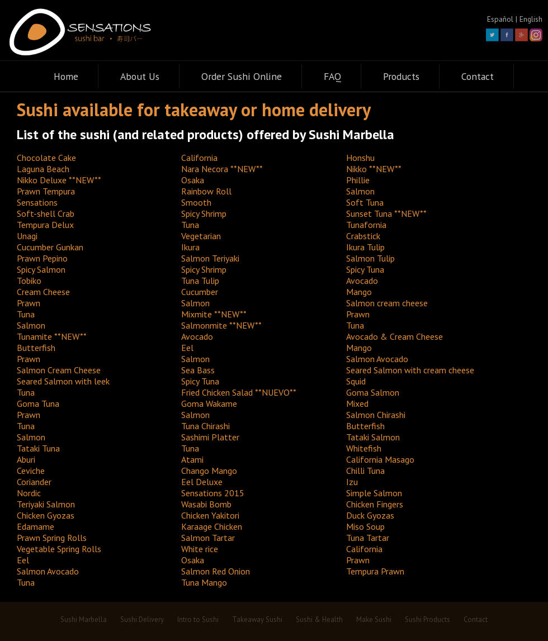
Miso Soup (365, 526)
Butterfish (36, 347)
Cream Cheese (43, 291)
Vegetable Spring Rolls (59, 548)
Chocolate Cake (46, 157)
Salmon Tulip (370, 258)
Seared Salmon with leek (63, 381)
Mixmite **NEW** (214, 314)
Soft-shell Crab (45, 213)
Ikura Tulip (365, 247)
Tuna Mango (204, 582)
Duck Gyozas (370, 515)
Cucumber (199, 291)
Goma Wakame (209, 403)
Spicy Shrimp (203, 213)
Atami (192, 459)
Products (401, 76)
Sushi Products (427, 619)
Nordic (29, 492)
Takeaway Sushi (257, 619)
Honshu (360, 157)
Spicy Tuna (365, 269)
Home (66, 76)
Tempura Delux (45, 224)
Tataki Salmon (373, 437)
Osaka (192, 180)
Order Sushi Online (241, 76)
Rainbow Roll (206, 191)
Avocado (362, 280)
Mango (359, 291)
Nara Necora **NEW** (222, 168)
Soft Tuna (365, 202)
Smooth (196, 202)
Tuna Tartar (367, 537)
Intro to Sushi (198, 619)
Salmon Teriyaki (210, 258)
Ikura (190, 247)
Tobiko (29, 280)
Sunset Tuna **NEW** (386, 213)
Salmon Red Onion (215, 571)
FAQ (332, 76)
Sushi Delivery (142, 619)
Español (500, 19)
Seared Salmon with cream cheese (410, 370)
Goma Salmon (372, 392)
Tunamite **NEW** (52, 336)
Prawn (28, 302)
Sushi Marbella (83, 619)
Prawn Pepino (42, 258)
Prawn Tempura (46, 191)
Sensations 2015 (212, 492)
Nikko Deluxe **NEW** (59, 180)
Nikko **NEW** (373, 168)
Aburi (26, 459)
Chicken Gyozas (45, 515)
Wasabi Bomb (206, 504)
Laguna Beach (43, 168)
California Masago (380, 459)
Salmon (360, 191)
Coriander (34, 481)
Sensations (37, 202)
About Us (139, 76)
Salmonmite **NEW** (221, 325)
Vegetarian (201, 235)
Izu (352, 481)
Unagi (27, 235)
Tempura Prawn (375, 571)
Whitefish (363, 448)
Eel (187, 347)
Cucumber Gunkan (50, 247)
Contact (477, 76)
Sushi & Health (319, 619)
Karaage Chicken (211, 526)
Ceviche (31, 470)
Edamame (35, 526)
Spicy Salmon (41, 269)
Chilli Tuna (365, 470)
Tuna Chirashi (205, 425)
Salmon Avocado (377, 358)
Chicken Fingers (374, 504)
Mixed (357, 403)
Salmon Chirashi (375, 414)
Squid (356, 381)
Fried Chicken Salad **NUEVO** (238, 392)
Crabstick (363, 235)
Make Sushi (373, 619)
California (199, 157)
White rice (199, 548)
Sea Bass (198, 370)
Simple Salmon (374, 492)
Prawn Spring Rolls (52, 537)
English (530, 19)
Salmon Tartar (208, 537)
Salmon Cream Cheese (59, 370)
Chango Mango (209, 470)
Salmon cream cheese (387, 302)
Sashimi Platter (210, 437)
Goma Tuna (38, 403)
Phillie (358, 180)
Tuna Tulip (200, 280)
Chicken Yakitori (210, 515)
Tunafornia (366, 224)
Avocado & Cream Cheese (394, 336)
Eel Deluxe (202, 481)
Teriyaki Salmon (46, 504)
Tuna (190, 224)
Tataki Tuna (38, 448)
